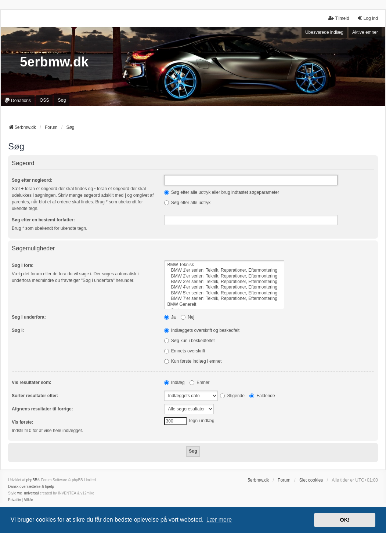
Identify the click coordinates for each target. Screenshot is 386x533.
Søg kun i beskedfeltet (189, 340)
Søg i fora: (22, 265)
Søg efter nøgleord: (32, 180)
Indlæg (174, 382)
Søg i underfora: (29, 317)
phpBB (31, 480)
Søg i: (18, 330)
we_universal (28, 493)
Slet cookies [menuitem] (311, 480)
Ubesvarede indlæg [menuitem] (324, 32)
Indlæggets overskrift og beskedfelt (201, 330)
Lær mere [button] (219, 519)
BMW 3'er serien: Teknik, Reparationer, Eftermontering (224, 281)
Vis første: (22, 422)
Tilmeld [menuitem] (338, 18)
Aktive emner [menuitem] (365, 32)
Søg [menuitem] (62, 100)
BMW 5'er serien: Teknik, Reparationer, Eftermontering (224, 293)
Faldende (262, 395)
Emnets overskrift (184, 350)
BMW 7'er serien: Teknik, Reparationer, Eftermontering (224, 298)
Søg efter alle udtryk (187, 202)
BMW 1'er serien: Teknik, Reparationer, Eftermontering (224, 270)
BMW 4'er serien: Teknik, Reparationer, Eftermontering (224, 287)
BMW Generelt (224, 304)
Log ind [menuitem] (367, 18)
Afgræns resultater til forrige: (42, 408)
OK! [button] (344, 520)
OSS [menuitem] (44, 100)
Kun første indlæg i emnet (193, 361)
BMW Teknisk (224, 265)
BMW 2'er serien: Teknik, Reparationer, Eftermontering (224, 276)
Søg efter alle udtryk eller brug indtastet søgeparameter (221, 192)
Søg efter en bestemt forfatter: (43, 219)
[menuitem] (18, 100)
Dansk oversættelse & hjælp (31, 487)
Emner (200, 382)
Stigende (232, 395)
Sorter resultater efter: (35, 395)
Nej (187, 317)
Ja (170, 317)
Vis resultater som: (31, 382)
